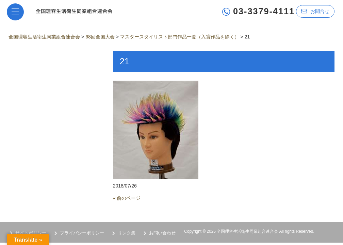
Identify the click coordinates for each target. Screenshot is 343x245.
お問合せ (315, 11)
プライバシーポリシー (82, 232)
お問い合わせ (162, 232)
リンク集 (126, 232)
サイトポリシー (30, 232)
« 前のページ (127, 198)
